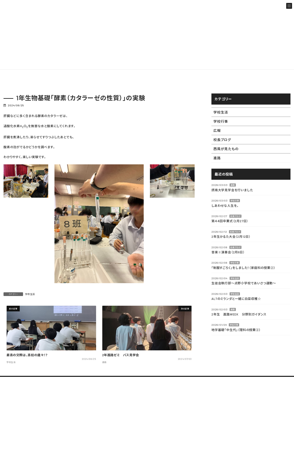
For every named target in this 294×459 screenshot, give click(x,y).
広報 (217, 130)
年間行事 (192, 409)
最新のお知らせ (254, 409)
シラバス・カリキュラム (201, 423)
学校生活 (30, 294)
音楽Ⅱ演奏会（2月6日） (228, 252)
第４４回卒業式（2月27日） (229, 221)
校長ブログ (222, 139)
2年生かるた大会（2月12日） (231, 236)
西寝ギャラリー (197, 430)
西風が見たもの (226, 149)
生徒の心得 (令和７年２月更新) (209, 416)
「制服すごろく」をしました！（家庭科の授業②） (243, 267)
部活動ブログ (252, 423)
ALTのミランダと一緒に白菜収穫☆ (236, 298)
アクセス (132, 438)
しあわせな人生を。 (225, 205)
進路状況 (132, 452)
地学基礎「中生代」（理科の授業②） (236, 329)
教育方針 (132, 431)
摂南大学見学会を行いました (232, 190)
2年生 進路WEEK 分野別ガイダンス (238, 314)
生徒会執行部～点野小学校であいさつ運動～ (243, 283)
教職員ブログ (252, 416)
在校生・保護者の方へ (258, 454)
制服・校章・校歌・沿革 (141, 445)
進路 (217, 158)
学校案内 (128, 414)
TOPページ (135, 399)
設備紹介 (192, 437)
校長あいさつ (135, 423)
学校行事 (220, 121)
